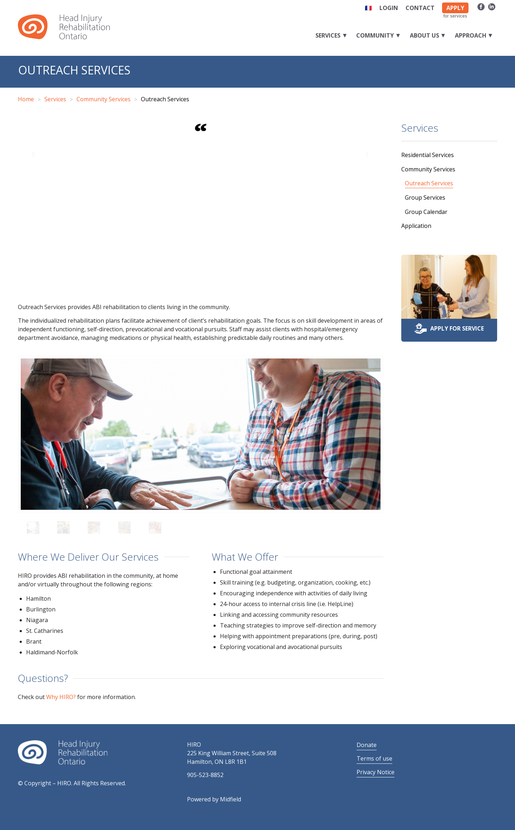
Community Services (428, 169)
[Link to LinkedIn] (491, 6)
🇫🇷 (368, 8)
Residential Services (427, 155)
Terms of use (374, 758)
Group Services (425, 197)
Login (388, 8)
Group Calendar (426, 212)
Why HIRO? (61, 697)
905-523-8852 (205, 775)
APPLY (455, 8)
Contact (420, 8)
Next (367, 154)
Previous (34, 154)
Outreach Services (74, 70)
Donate (367, 745)
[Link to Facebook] (481, 6)
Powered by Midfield (214, 799)
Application (416, 226)
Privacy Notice (375, 772)
